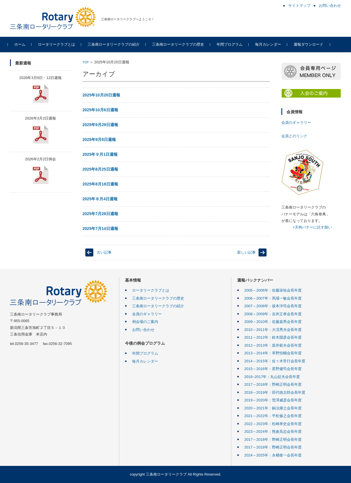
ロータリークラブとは (58, 44)
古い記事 (104, 252)
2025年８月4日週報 (100, 199)
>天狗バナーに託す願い (312, 227)
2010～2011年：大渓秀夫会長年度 (273, 330)
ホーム (21, 44)
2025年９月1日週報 (100, 154)
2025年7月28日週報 (100, 213)
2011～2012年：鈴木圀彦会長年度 (273, 337)
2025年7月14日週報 (100, 228)
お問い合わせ (143, 330)
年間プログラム (232, 44)
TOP (85, 62)
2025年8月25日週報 (100, 169)
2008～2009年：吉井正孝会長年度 (273, 314)
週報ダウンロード (310, 44)
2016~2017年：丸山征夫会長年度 (272, 377)
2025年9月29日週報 (100, 124)
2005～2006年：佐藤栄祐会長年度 (273, 290)
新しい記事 (246, 252)
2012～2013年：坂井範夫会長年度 (273, 345)
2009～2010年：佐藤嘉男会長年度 (273, 322)
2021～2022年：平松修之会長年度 (273, 416)
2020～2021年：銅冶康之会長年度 (273, 408)
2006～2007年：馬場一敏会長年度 (273, 298)
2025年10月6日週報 (100, 110)
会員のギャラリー (296, 122)
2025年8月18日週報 (100, 184)
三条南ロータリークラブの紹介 (116, 44)
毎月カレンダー (270, 44)
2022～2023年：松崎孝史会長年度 (273, 424)
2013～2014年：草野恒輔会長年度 (273, 353)
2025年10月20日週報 (101, 95)
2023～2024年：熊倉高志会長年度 (273, 431)
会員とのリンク (294, 136)
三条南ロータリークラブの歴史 (180, 44)
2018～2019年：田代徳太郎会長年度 (274, 392)
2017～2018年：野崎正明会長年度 (273, 384)
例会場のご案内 (145, 322)
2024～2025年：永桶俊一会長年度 (273, 455)
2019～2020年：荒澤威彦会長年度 (273, 400)
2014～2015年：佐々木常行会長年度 (274, 361)
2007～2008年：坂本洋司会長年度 (273, 306)
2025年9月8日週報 (99, 139)
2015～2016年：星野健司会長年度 (273, 369)
